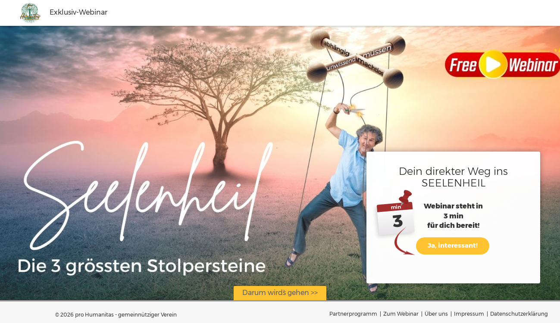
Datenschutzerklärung (519, 314)
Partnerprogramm (353, 314)
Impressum (469, 314)
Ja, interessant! (453, 245)
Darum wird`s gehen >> (280, 293)
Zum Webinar (401, 314)
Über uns (436, 314)
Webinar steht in (453, 205)
